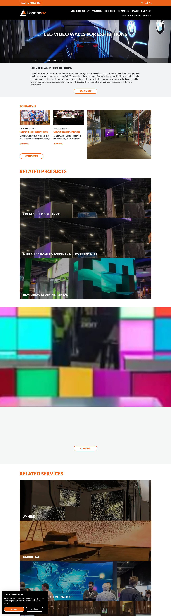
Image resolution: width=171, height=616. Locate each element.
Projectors (97, 11)
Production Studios (131, 16)
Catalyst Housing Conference (66, 132)
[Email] (142, 2)
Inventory (146, 11)
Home (34, 60)
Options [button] (34, 609)
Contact (147, 16)
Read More (86, 91)
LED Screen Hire (78, 11)
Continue (85, 448)
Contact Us (31, 156)
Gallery (135, 11)
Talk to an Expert (31, 3)
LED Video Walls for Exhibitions (51, 60)
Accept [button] (14, 609)
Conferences (123, 11)
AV (88, 11)
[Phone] (146, 2)
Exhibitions (110, 11)
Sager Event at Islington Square (34, 132)
